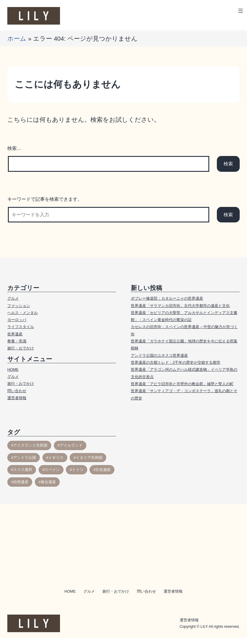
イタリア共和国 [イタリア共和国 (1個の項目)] (89, 457)
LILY (204, 626)
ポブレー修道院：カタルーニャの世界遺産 (167, 298)
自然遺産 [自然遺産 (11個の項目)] (20, 482)
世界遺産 (15, 334)
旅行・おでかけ (20, 348)
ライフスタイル (20, 327)
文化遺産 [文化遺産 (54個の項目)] (103, 469)
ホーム (16, 38)
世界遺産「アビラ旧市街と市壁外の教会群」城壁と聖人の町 (182, 384)
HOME (12, 369)
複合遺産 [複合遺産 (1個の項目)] (48, 482)
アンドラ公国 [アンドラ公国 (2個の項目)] (24, 457)
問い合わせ (16, 391)
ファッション (18, 305)
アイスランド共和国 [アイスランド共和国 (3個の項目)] (30, 445)
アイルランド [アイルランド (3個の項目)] (71, 445)
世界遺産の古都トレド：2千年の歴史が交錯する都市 (175, 362)
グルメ (13, 298)
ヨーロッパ (16, 320)
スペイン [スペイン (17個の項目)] (52, 469)
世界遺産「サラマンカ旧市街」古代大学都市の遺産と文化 (180, 305)
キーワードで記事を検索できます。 (44, 199)
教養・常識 (16, 341)
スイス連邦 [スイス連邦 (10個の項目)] (22, 469)
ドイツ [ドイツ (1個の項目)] (77, 469)
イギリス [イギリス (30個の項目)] (56, 457)
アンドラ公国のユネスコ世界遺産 (159, 355)
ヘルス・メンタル (22, 313)
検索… (14, 148)
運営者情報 (16, 398)
